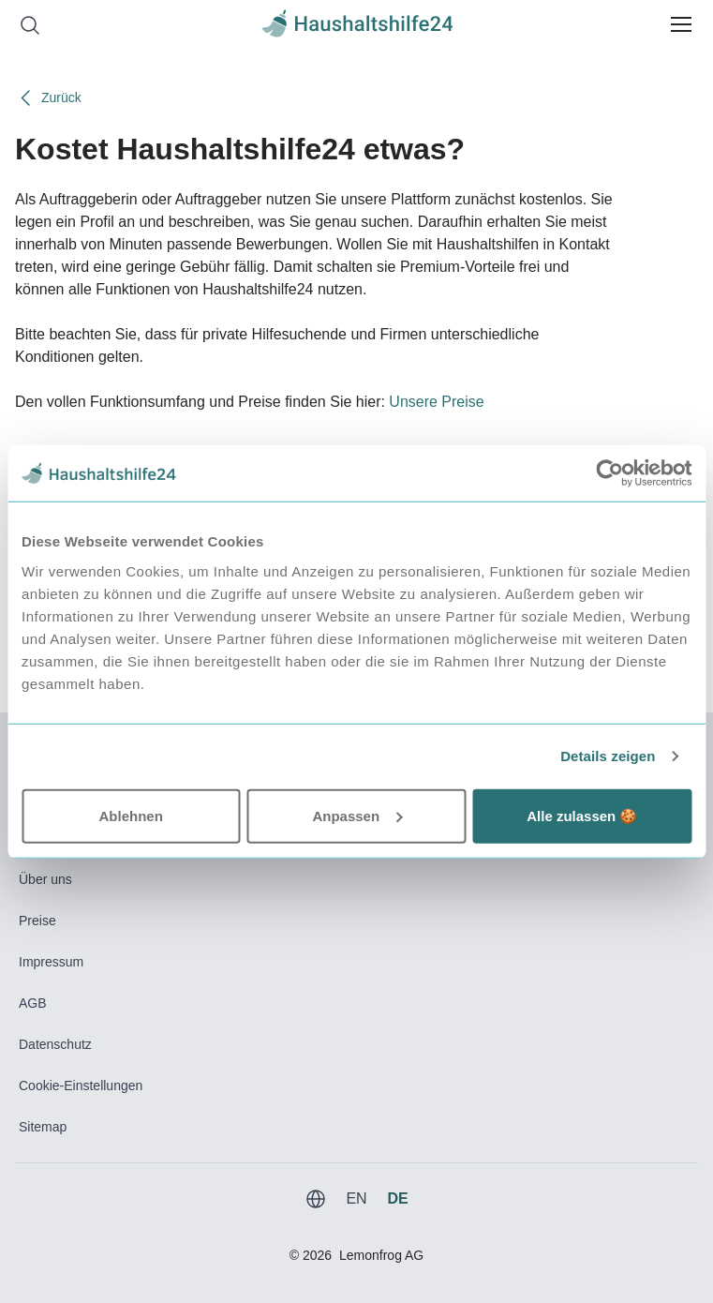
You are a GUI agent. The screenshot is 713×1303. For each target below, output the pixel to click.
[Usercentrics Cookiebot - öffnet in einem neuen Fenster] (609, 473)
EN (356, 1198)
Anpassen (357, 815)
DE (397, 1198)
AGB (33, 1003)
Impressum (51, 961)
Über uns (45, 879)
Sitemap (43, 1126)
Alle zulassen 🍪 (582, 815)
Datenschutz (55, 1044)
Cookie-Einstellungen (80, 1085)
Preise (37, 920)
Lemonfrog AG (381, 1255)
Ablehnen (131, 815)
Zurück (48, 98)
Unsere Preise (436, 402)
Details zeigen (607, 756)
